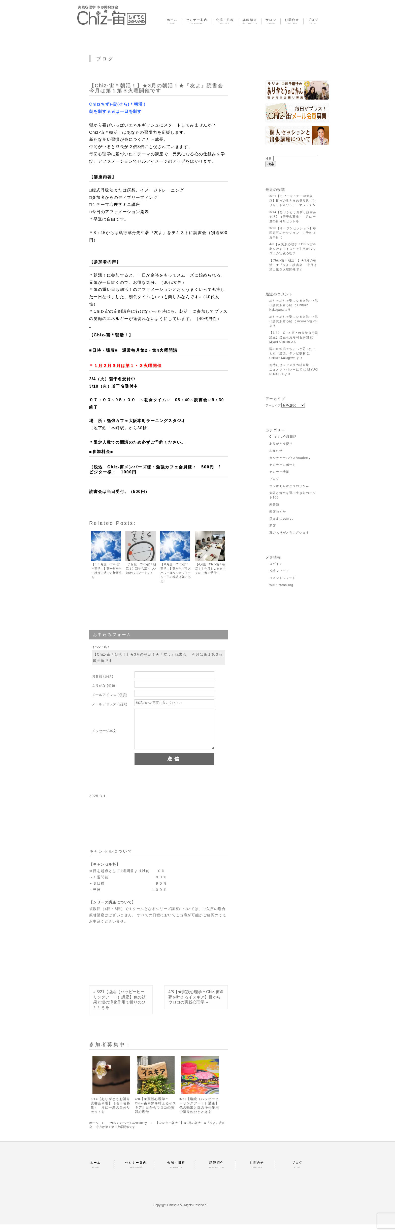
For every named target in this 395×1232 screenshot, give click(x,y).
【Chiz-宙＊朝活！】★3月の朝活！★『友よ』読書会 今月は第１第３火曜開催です (160, 88)
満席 (272, 525)
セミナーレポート (282, 465)
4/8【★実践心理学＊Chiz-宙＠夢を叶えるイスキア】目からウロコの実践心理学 (196, 1004)
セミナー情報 (279, 472)
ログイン (276, 564)
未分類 (274, 504)
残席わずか (277, 511)
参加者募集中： (110, 1052)
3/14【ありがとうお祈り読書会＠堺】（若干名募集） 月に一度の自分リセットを (110, 1113)
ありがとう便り (280, 443)
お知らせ (276, 450)
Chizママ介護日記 (283, 436)
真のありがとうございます (289, 532)
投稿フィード (279, 571)
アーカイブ (273, 405)
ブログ (274, 479)
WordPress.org (281, 585)
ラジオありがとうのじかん (289, 486)
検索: (269, 158)
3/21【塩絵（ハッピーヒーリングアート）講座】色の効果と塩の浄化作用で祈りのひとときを (199, 1113)
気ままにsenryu (281, 518)
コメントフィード (282, 578)
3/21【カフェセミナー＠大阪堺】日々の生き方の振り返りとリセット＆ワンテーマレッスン (292, 200)
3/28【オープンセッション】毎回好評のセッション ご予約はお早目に (292, 232)
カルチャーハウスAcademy (290, 458)
